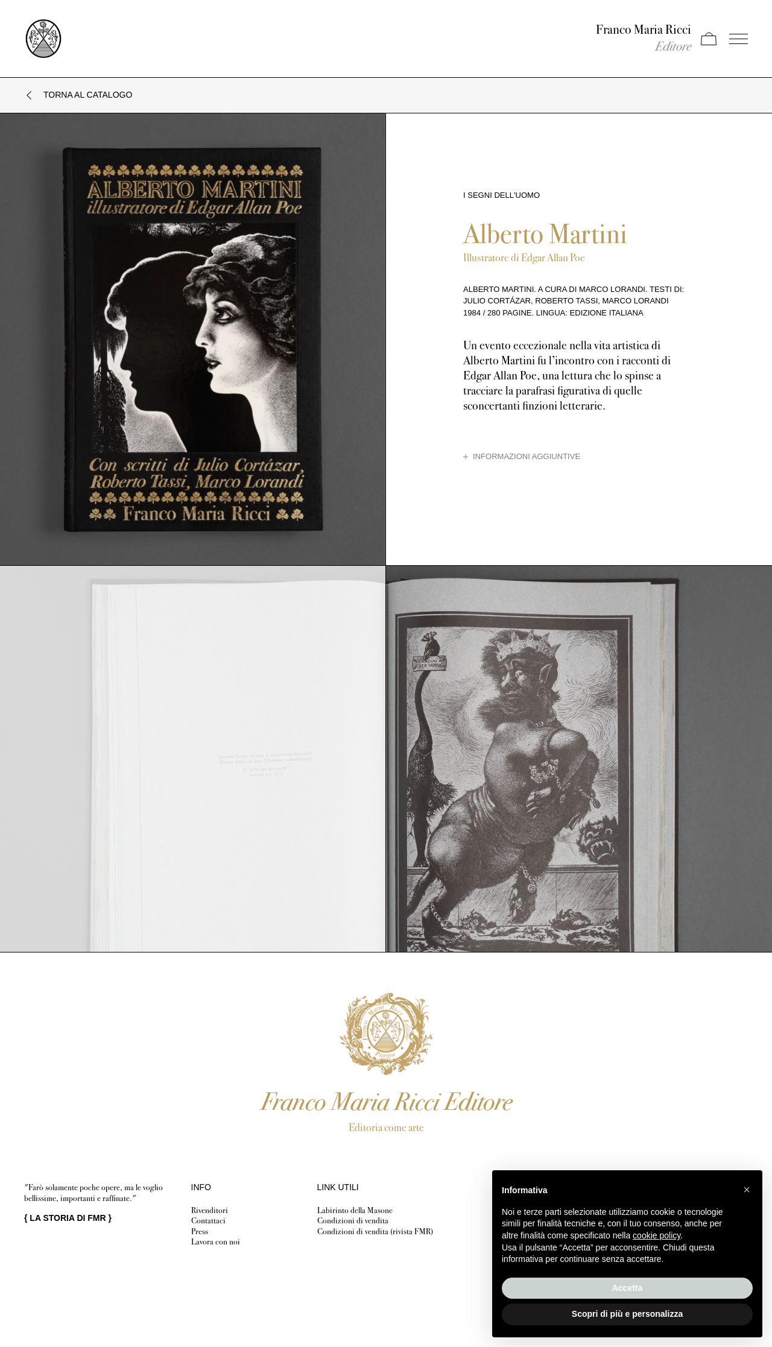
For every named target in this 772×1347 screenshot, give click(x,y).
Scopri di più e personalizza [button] (627, 1314)
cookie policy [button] (656, 1235)
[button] (746, 1189)
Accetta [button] (627, 1288)
